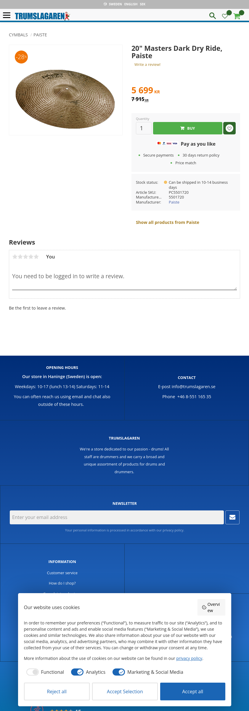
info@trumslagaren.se (194, 386)
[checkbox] (44, 672)
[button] (8, 15)
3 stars (25, 256)
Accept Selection (125, 691)
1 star (14, 256)
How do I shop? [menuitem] (62, 583)
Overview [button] (211, 607)
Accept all (192, 691)
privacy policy (173, 530)
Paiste (174, 202)
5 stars (36, 256)
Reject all (56, 691)
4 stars (30, 256)
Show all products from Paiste (167, 222)
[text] (185, 91)
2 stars (20, 256)
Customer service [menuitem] (62, 572)
